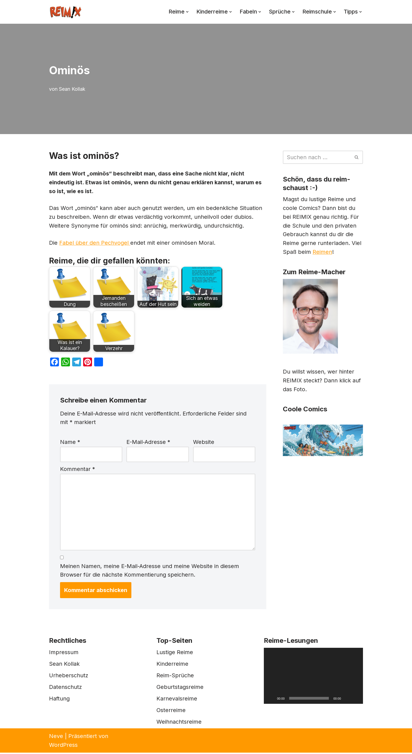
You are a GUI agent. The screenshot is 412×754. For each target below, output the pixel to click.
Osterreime (171, 711)
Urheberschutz (68, 676)
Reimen (322, 252)
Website (203, 442)
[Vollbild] (356, 699)
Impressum (63, 653)
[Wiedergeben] (271, 699)
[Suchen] (317, 157)
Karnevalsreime (176, 700)
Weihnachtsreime (179, 723)
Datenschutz (65, 688)
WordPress (63, 746)
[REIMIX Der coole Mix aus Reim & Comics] (65, 12)
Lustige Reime (174, 653)
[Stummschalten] (347, 699)
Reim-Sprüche (175, 676)
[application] (313, 677)
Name (70, 442)
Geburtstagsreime (180, 688)
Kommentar (77, 470)
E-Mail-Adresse (148, 442)
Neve (56, 737)
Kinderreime (172, 665)
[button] (185, 11)
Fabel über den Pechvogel (94, 243)
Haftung (59, 700)
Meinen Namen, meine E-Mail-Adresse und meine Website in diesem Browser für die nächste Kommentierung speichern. (149, 572)
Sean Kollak (72, 89)
